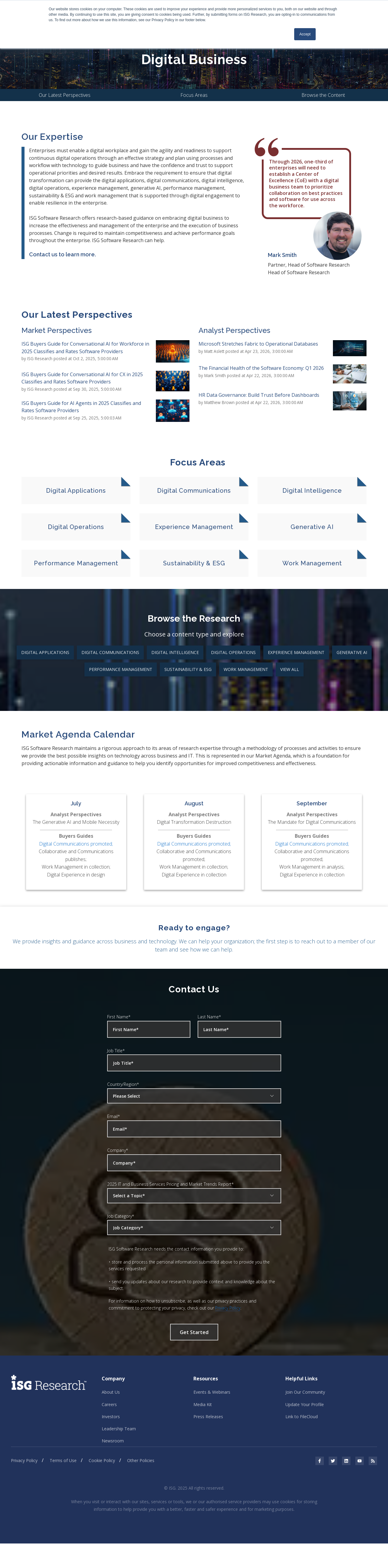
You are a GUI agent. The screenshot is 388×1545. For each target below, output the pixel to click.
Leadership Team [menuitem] (119, 1430)
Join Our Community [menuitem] (305, 1392)
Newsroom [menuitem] (113, 1442)
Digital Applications (45, 653)
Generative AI (352, 653)
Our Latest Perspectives (64, 95)
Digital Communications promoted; (76, 843)
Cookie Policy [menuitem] (102, 1462)
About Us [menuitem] (111, 1392)
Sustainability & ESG (188, 669)
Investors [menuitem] (111, 1417)
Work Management (246, 669)
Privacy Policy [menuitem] (24, 1462)
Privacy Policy (227, 1308)
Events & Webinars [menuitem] (211, 1392)
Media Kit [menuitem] (202, 1405)
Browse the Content (323, 95)
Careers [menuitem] (109, 1405)
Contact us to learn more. (62, 254)
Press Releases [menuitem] (208, 1417)
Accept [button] (305, 34)
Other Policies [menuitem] (140, 1462)
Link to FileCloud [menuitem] (301, 1417)
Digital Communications (110, 653)
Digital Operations (233, 653)
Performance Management (120, 669)
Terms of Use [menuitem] (63, 1462)
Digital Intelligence (175, 653)
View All (289, 669)
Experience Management (296, 653)
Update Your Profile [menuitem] (304, 1405)
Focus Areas (194, 95)
